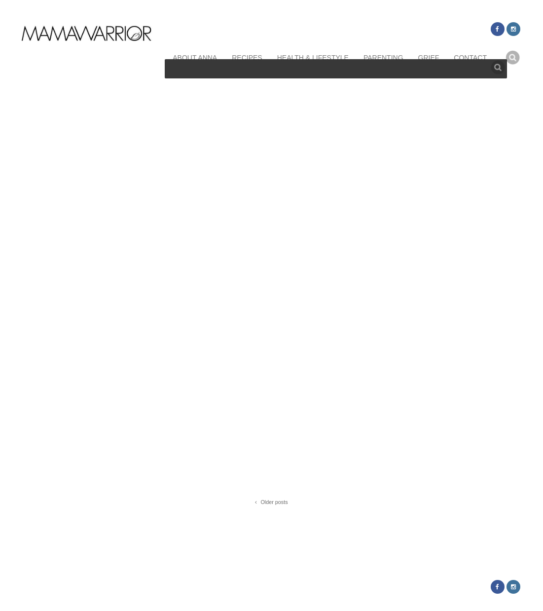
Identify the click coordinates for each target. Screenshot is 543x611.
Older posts (271, 503)
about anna (195, 58)
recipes (247, 58)
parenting (383, 58)
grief (428, 58)
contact (470, 58)
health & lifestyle (313, 58)
